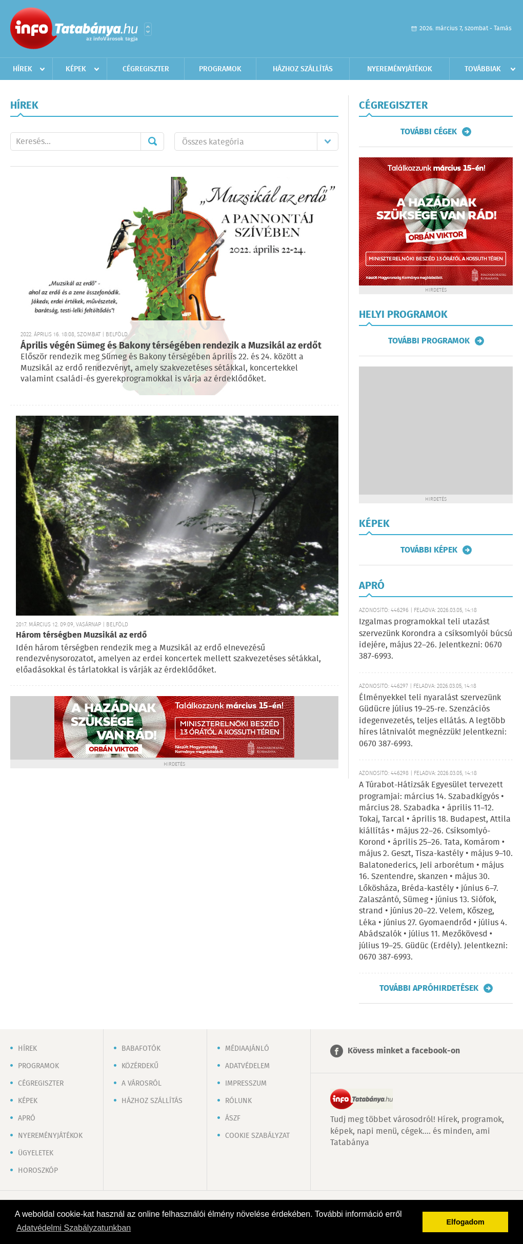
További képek (428, 550)
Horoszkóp (38, 1170)
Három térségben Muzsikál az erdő (81, 635)
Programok (220, 69)
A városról (142, 1083)
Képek (76, 69)
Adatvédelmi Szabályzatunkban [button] (73, 1227)
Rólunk (238, 1101)
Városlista (148, 29)
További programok (429, 340)
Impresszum (246, 1083)
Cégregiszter (146, 69)
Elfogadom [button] (466, 1222)
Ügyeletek (35, 1153)
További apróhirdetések (428, 988)
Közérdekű (140, 1066)
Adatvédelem (247, 1066)
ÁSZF (232, 1118)
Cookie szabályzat (257, 1135)
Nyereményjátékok (399, 69)
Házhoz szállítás (303, 69)
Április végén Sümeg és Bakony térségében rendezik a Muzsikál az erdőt (171, 346)
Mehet (152, 141)
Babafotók (141, 1048)
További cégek (428, 131)
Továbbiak (483, 69)
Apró (26, 1118)
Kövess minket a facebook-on (404, 1051)
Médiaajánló (247, 1048)
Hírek (22, 69)
